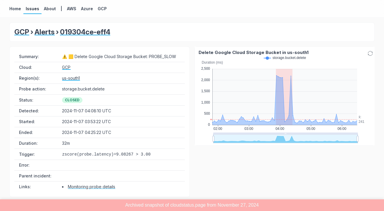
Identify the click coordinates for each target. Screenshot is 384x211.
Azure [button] (87, 8)
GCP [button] (102, 8)
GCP (21, 32)
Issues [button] (32, 8)
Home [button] (15, 8)
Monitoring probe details (91, 186)
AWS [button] (71, 8)
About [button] (50, 8)
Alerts (45, 32)
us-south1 (71, 78)
